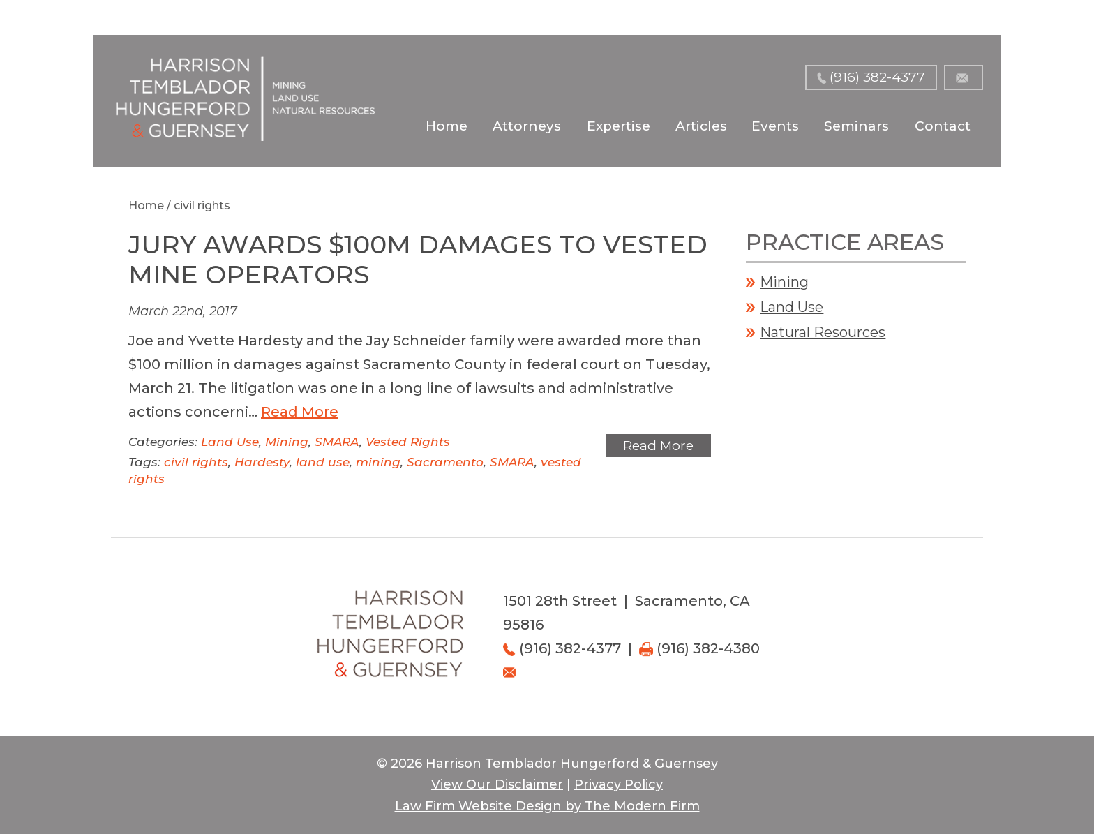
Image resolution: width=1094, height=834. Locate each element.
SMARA (337, 442)
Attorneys (527, 126)
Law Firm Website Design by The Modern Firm (547, 806)
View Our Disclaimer (497, 784)
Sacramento (445, 462)
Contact (943, 126)
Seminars (856, 126)
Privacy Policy (618, 784)
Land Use (230, 442)
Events (775, 126)
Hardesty (262, 462)
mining (378, 462)
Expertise (618, 126)
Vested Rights (408, 442)
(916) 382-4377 (877, 77)
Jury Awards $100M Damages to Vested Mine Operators (417, 259)
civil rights (196, 462)
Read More (299, 411)
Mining (286, 442)
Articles (701, 126)
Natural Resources (822, 332)
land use (323, 462)
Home (446, 126)
